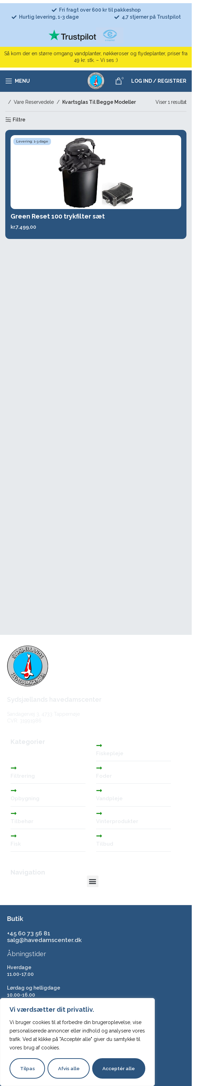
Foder (104, 776)
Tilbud (104, 844)
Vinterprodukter (117, 821)
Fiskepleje (109, 753)
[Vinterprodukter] (99, 813)
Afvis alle (69, 1068)
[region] (77, 1042)
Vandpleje (109, 798)
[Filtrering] (14, 768)
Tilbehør (22, 821)
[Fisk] (14, 836)
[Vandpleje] (99, 790)
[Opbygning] (14, 790)
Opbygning (25, 798)
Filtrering (23, 776)
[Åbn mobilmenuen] (17, 81)
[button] (93, 881)
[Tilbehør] (14, 813)
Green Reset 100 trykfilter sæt (58, 216)
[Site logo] (96, 80)
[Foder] (99, 768)
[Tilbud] (99, 836)
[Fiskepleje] (99, 745)
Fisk (16, 844)
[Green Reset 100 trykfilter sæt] (96, 172)
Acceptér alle (119, 1068)
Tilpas (27, 1068)
